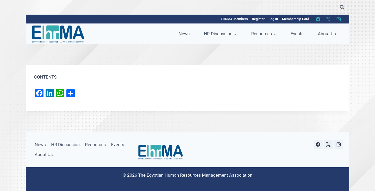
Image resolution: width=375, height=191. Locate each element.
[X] (328, 19)
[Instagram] (338, 19)
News (184, 33)
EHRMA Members (234, 19)
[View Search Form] (342, 7)
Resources (95, 144)
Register (258, 19)
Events (297, 33)
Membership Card (295, 19)
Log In (273, 19)
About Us (327, 33)
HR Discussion (65, 144)
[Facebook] (318, 19)
